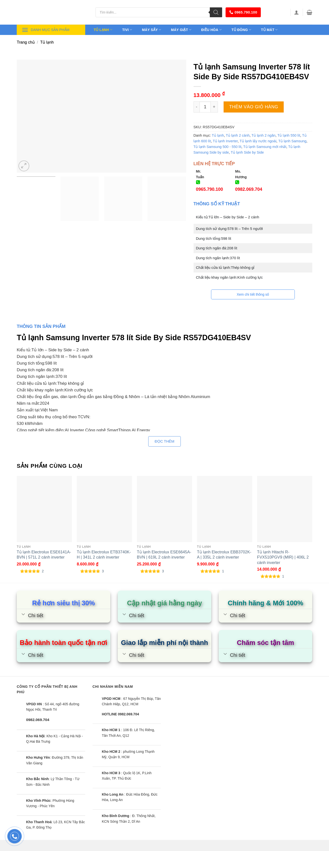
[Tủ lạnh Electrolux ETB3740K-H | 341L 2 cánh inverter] (104, 509)
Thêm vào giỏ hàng (253, 106)
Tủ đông (241, 29)
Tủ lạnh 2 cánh (238, 135)
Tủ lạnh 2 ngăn (263, 135)
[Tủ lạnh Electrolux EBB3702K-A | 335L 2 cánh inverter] (224, 509)
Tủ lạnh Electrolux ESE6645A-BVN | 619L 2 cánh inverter (164, 554)
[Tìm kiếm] (216, 12)
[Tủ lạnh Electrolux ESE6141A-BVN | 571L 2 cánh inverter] (44, 509)
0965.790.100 (243, 12)
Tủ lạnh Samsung (292, 141)
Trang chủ (26, 42)
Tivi (127, 29)
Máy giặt (181, 29)
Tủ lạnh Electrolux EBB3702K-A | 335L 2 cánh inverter (224, 554)
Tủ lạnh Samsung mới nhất (264, 147)
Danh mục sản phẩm (45, 30)
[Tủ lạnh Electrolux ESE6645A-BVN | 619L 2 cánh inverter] (164, 509)
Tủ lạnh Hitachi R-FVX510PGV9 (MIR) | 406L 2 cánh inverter (283, 557)
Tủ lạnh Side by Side (247, 152)
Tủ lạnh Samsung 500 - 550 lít (218, 147)
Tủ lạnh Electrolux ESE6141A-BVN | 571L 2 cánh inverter (44, 554)
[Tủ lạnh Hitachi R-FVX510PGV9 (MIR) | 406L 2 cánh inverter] (284, 509)
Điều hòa (211, 29)
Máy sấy (151, 29)
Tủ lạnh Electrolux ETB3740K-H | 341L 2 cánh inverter (104, 554)
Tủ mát (269, 29)
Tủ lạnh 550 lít (289, 135)
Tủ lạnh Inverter (225, 141)
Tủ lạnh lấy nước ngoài (258, 141)
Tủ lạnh (103, 29)
